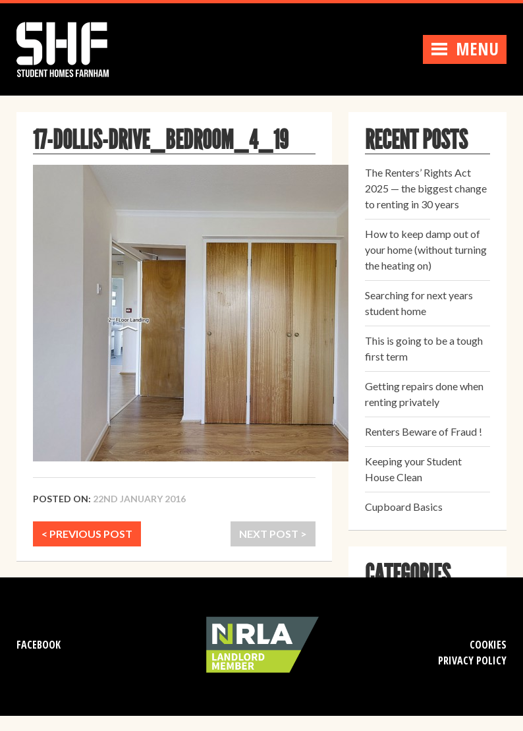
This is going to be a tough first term (424, 348)
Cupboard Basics (404, 506)
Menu (465, 49)
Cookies (488, 644)
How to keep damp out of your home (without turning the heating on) (426, 249)
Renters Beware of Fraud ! (423, 431)
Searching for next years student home (419, 303)
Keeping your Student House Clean (413, 469)
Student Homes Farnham (75, 47)
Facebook (38, 644)
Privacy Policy (472, 660)
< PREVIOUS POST (86, 533)
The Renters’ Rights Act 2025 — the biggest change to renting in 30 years (426, 188)
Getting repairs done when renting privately (424, 394)
